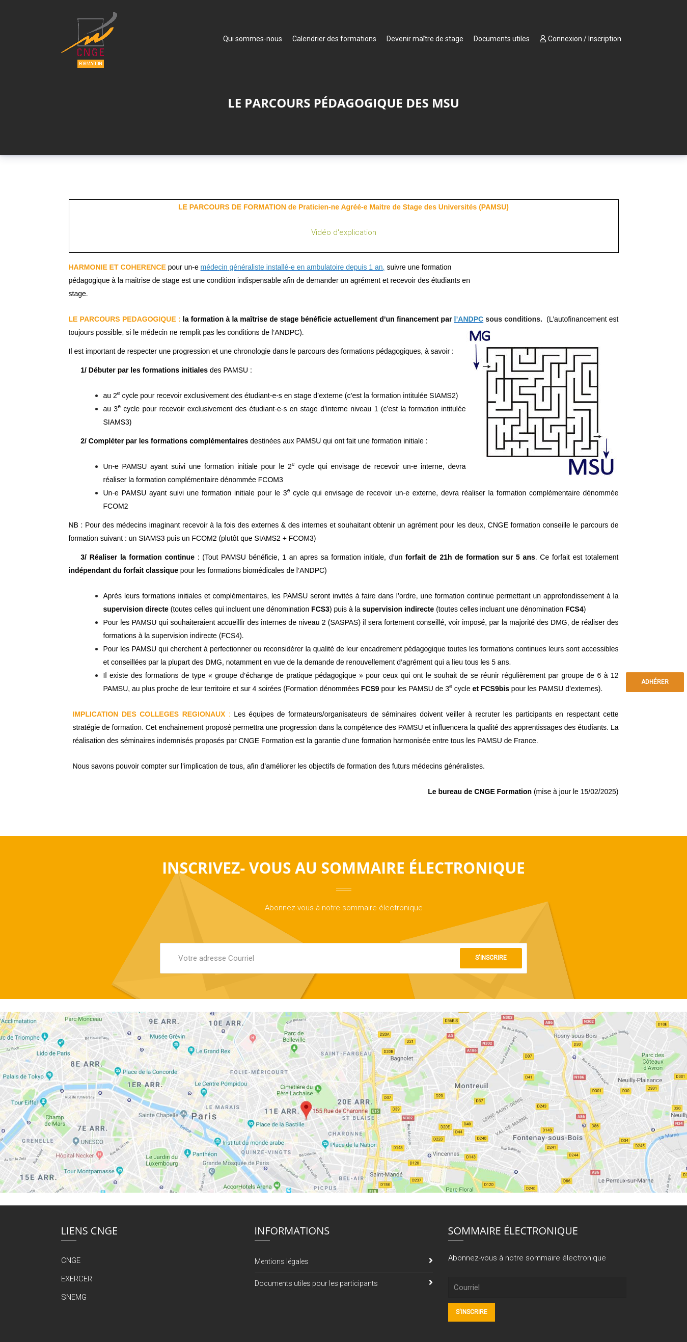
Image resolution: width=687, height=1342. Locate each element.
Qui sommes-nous (252, 39)
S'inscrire (491, 957)
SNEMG (74, 1297)
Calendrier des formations (334, 39)
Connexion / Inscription (580, 39)
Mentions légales (282, 1261)
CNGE (70, 1260)
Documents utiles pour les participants (316, 1283)
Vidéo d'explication (343, 232)
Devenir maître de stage (425, 39)
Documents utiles (502, 39)
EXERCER (76, 1278)
